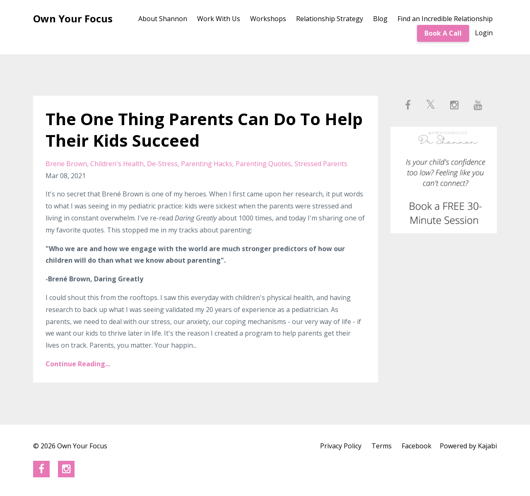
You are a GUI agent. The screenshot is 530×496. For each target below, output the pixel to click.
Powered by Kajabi (468, 445)
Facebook (416, 445)
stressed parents (320, 163)
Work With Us (218, 18)
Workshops (268, 18)
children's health (117, 163)
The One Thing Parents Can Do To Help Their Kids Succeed (204, 129)
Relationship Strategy (329, 18)
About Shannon (162, 18)
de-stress (162, 163)
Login (484, 32)
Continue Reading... (78, 363)
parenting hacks (206, 163)
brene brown (66, 163)
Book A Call (443, 33)
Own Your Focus (73, 18)
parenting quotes (263, 163)
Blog (380, 18)
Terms (381, 445)
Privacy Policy (340, 445)
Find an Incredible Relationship (445, 18)
